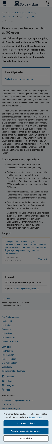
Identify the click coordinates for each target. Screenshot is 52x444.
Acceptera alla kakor (26, 423)
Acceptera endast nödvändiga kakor (26, 430)
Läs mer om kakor (35, 416)
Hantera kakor (26, 438)
